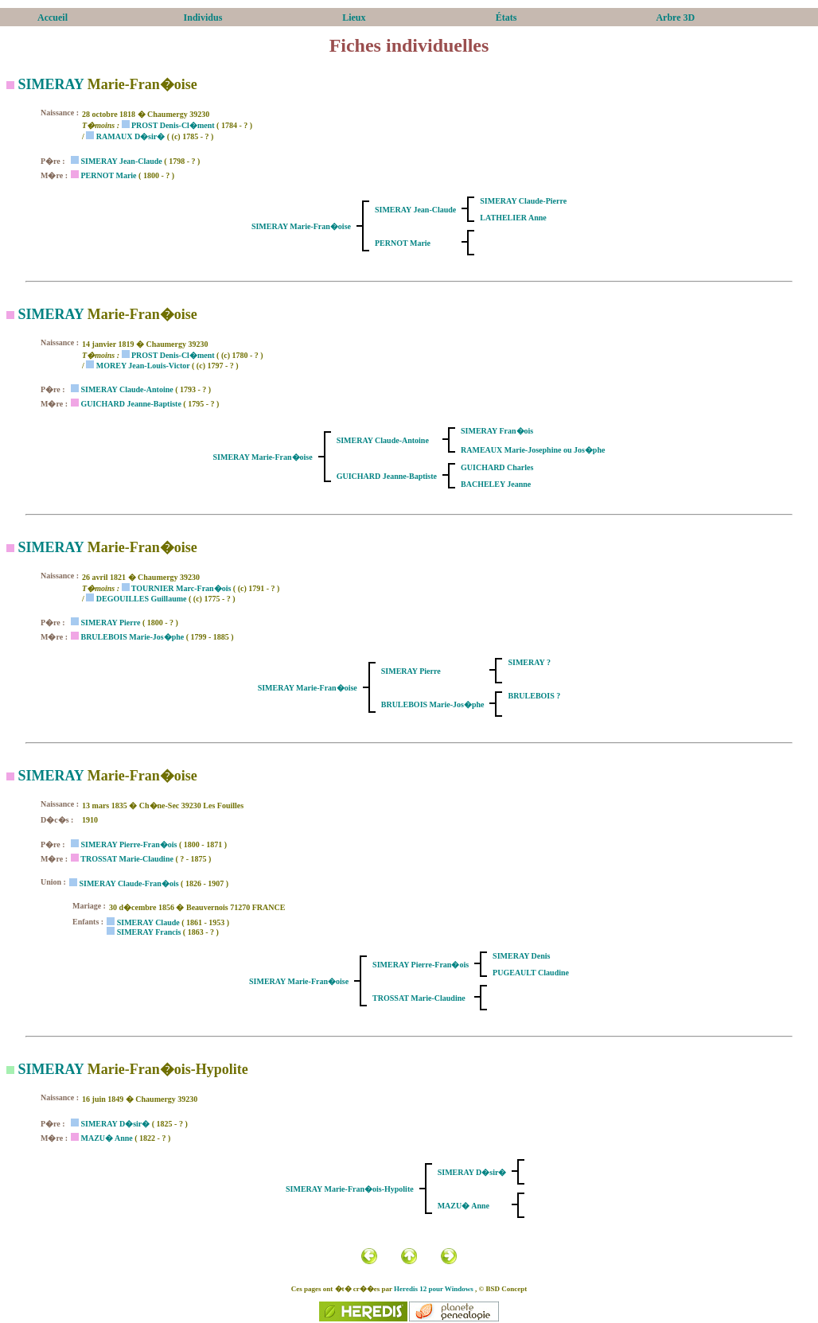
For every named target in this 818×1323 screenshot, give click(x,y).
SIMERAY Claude (148, 922)
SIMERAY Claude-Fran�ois (128, 883)
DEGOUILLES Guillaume (141, 598)
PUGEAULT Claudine (531, 972)
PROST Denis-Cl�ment (173, 125)
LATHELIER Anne (513, 217)
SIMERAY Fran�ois (497, 430)
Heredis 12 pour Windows (433, 1289)
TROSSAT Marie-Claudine (126, 858)
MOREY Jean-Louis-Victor (143, 365)
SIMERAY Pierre (110, 622)
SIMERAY (51, 84)
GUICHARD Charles (497, 467)
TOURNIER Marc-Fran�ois (181, 588)
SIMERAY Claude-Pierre (523, 201)
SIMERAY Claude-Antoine (126, 389)
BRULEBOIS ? (534, 695)
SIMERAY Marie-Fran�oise (301, 226)
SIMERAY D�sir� (115, 1123)
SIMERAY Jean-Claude (121, 161)
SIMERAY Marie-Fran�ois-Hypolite (350, 1189)
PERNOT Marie (108, 175)
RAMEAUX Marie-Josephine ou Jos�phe (533, 450)
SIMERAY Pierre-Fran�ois (128, 844)
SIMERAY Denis (521, 955)
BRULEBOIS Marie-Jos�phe (132, 636)
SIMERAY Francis (149, 932)
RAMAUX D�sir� (130, 136)
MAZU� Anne (106, 1138)
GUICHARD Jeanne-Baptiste (130, 403)
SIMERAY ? (529, 662)
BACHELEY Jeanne (496, 484)
